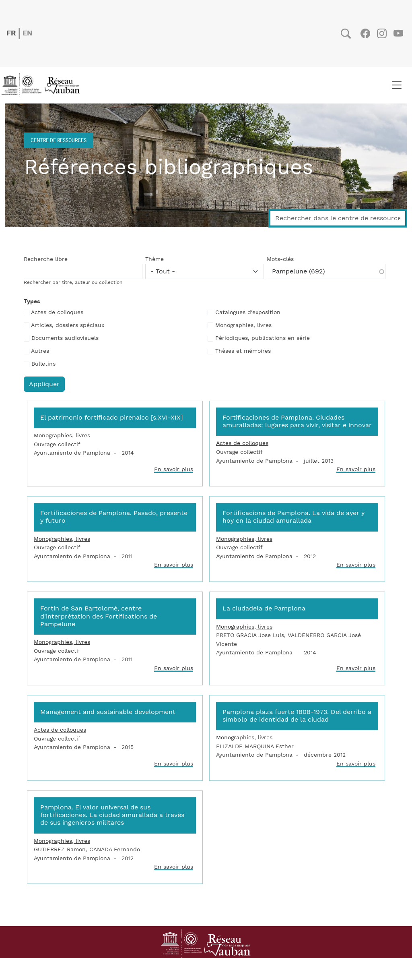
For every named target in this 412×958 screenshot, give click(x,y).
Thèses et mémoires (243, 351)
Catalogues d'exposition (247, 312)
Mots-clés (280, 259)
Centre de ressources (59, 140)
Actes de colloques (57, 312)
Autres (40, 351)
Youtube (398, 33)
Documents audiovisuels (65, 338)
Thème (154, 259)
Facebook (365, 33)
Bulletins (43, 364)
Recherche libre (46, 259)
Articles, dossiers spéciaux (67, 325)
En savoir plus (173, 469)
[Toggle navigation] (396, 85)
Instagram (382, 33)
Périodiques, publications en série (262, 338)
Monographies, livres (243, 325)
